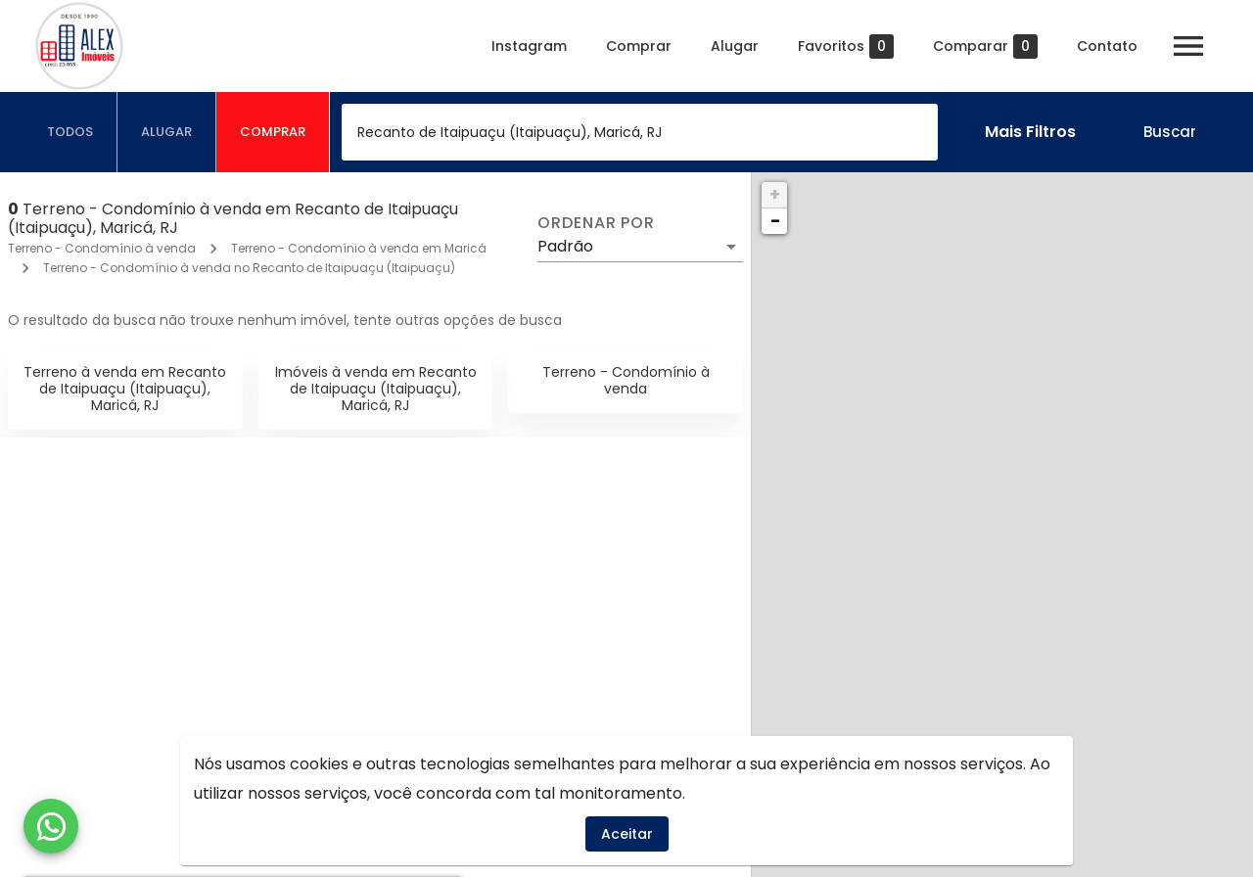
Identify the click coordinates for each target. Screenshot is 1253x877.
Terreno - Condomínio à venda (102, 248)
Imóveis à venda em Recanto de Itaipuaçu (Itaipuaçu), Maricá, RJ (376, 388)
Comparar (985, 46)
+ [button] (774, 194)
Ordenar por (596, 223)
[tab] (70, 132)
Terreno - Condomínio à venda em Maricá (359, 248)
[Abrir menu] (1188, 46)
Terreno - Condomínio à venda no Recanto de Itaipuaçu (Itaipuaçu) (249, 267)
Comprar (639, 46)
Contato (1107, 46)
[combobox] (640, 132)
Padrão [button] (565, 246)
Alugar (735, 46)
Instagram (529, 46)
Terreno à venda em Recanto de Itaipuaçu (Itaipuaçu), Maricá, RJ (124, 388)
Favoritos (846, 46)
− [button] (775, 220)
